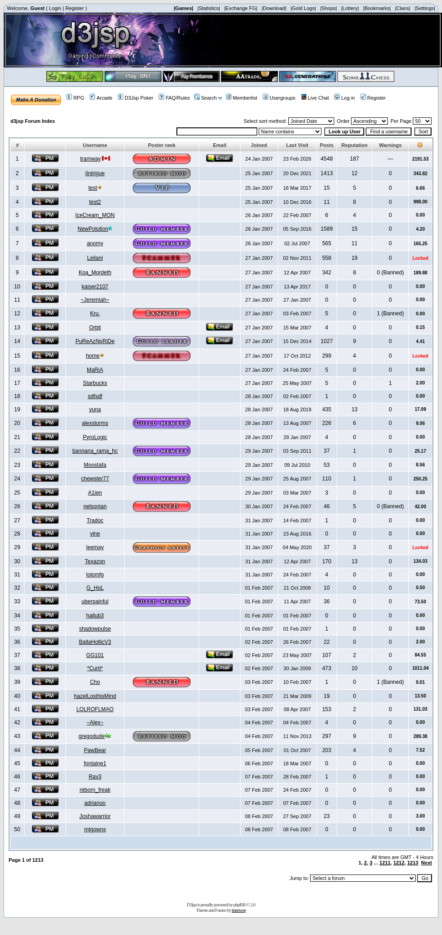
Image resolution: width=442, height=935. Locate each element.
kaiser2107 (95, 286)
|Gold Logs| (303, 8)
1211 (384, 862)
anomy (95, 243)
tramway (90, 159)
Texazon (95, 561)
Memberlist (241, 98)
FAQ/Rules (174, 98)
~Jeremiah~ (94, 300)
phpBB (239, 904)
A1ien (95, 493)
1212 (398, 862)
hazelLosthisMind (95, 696)
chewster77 (95, 478)
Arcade (101, 98)
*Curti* (95, 668)
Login (55, 8)
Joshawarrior (95, 816)
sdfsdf (95, 396)
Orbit (95, 327)
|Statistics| (208, 8)
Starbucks (95, 383)
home (93, 356)
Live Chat (315, 98)
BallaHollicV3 (95, 642)
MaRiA (95, 370)
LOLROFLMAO (95, 709)
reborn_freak (95, 790)
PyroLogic (95, 437)
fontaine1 (95, 763)
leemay (95, 547)
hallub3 (95, 615)
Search (205, 98)
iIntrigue (95, 173)
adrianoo (95, 803)
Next (426, 862)
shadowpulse (95, 629)
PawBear (95, 750)
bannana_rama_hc (95, 451)
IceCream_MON (95, 215)
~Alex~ (94, 722)
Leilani (95, 258)
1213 (412, 862)
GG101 (95, 655)
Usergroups (279, 98)
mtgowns (95, 829)
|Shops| (328, 8)
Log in (344, 98)
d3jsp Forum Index (32, 121)
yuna (95, 409)
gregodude (92, 736)
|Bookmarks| (377, 8)
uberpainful (94, 601)
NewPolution (93, 229)
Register (74, 8)
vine (95, 534)
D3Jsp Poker (135, 98)
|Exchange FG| (240, 8)
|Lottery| (350, 8)
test (92, 188)
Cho (95, 682)
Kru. (95, 313)
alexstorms (95, 423)
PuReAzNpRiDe (95, 341)
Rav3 (95, 776)
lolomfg (95, 574)
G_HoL (95, 588)
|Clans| (402, 8)
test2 (95, 202)
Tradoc (94, 520)
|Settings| (424, 8)
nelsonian (94, 506)
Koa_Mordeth (95, 272)
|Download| (273, 8)
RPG (75, 98)
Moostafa (95, 465)
